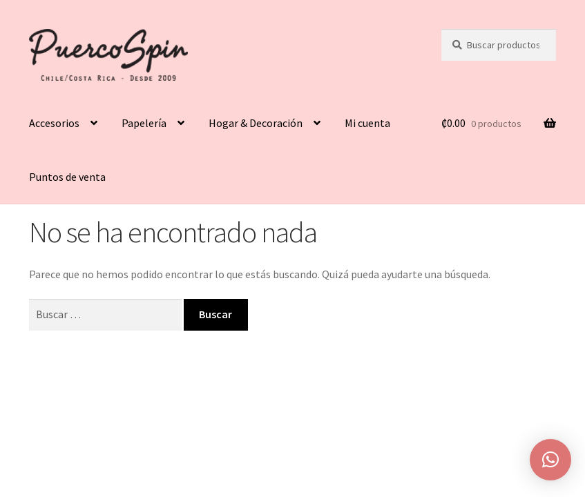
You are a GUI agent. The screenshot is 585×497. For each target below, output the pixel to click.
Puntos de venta (67, 177)
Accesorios (54, 123)
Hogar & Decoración (256, 123)
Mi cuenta (367, 123)
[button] (550, 459)
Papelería (144, 123)
